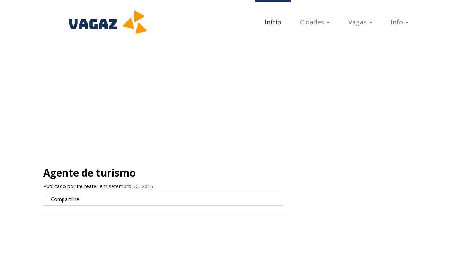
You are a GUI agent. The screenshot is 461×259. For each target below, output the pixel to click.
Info (399, 22)
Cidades (315, 22)
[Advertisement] (230, 97)
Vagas (360, 22)
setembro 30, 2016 (131, 186)
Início (273, 22)
